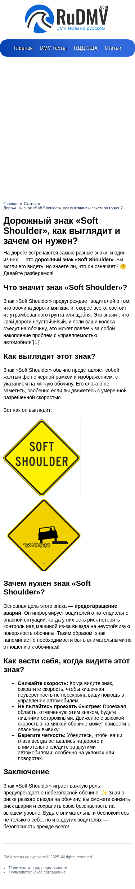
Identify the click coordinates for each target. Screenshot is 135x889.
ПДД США (86, 48)
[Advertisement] (67, 128)
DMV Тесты (53, 48)
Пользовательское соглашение (37, 872)
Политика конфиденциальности (38, 868)
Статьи (113, 48)
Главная (23, 48)
